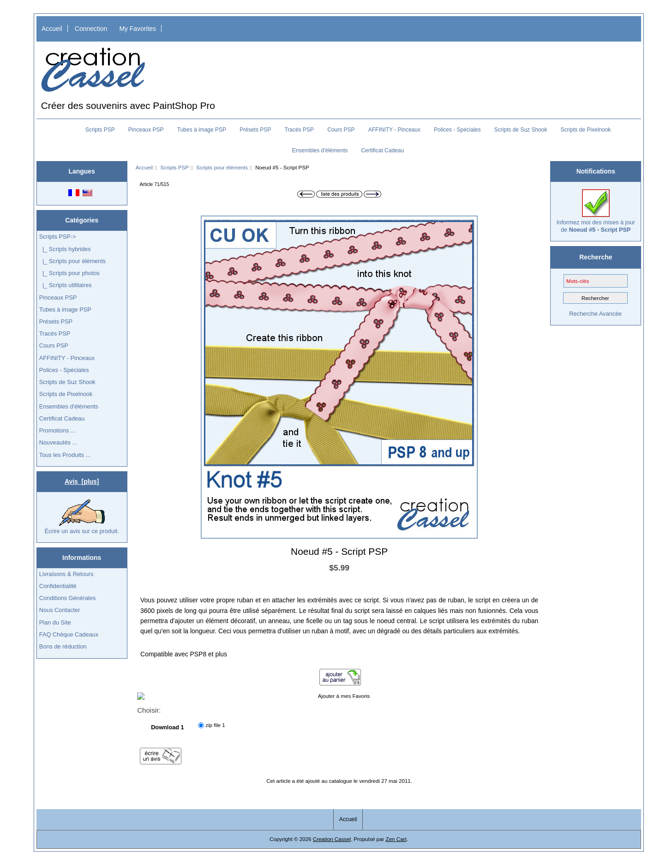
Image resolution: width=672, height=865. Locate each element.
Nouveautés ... (58, 442)
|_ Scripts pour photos (69, 273)
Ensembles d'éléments (320, 150)
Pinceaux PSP (146, 129)
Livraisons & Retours (66, 574)
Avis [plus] (82, 481)
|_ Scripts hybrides (65, 249)
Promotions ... (57, 430)
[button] (469, 223)
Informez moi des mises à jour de (596, 211)
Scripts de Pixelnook (586, 129)
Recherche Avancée (595, 313)
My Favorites (137, 28)
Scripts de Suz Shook (520, 129)
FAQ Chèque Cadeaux (68, 634)
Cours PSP (340, 129)
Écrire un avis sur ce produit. (81, 517)
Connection (91, 28)
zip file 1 (215, 725)
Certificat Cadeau (382, 150)
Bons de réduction (63, 646)
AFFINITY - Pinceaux (394, 129)
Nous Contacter (59, 610)
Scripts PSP (174, 167)
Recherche (595, 257)
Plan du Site (55, 622)
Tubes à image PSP (201, 129)
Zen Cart (396, 839)
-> (57, 236)
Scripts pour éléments (222, 167)
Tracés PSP (299, 129)
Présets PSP (255, 129)
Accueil (52, 28)
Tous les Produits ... (64, 454)
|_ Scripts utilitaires (65, 285)
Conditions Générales (67, 598)
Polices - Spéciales (457, 129)
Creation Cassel (332, 839)
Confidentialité (58, 586)
